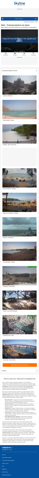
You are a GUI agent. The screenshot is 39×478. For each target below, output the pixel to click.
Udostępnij (33, 54)
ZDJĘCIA (19, 370)
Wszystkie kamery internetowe (20, 365)
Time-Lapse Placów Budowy (8, 460)
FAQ (3, 466)
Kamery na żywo (19, 18)
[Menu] (35, 19)
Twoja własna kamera (6, 457)
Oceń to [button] (24, 54)
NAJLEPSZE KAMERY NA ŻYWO (19, 70)
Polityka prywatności (6, 474)
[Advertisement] (19, 13)
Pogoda (15, 54)
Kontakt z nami (5, 463)
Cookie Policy (5, 472)
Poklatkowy (5, 54)
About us (4, 454)
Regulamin (4, 469)
